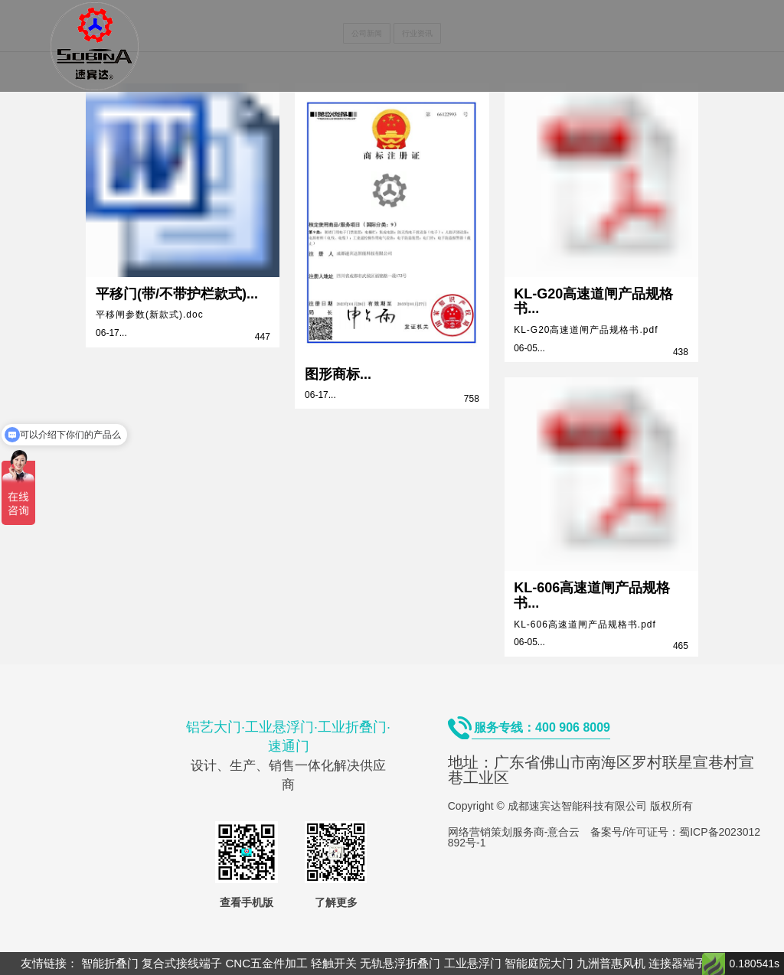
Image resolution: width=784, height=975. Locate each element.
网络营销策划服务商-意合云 (514, 832)
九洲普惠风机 (611, 963)
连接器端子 (677, 963)
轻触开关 (334, 963)
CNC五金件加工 (267, 963)
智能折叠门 (110, 963)
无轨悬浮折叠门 (400, 963)
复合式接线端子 (182, 963)
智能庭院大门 (539, 963)
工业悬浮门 (472, 963)
